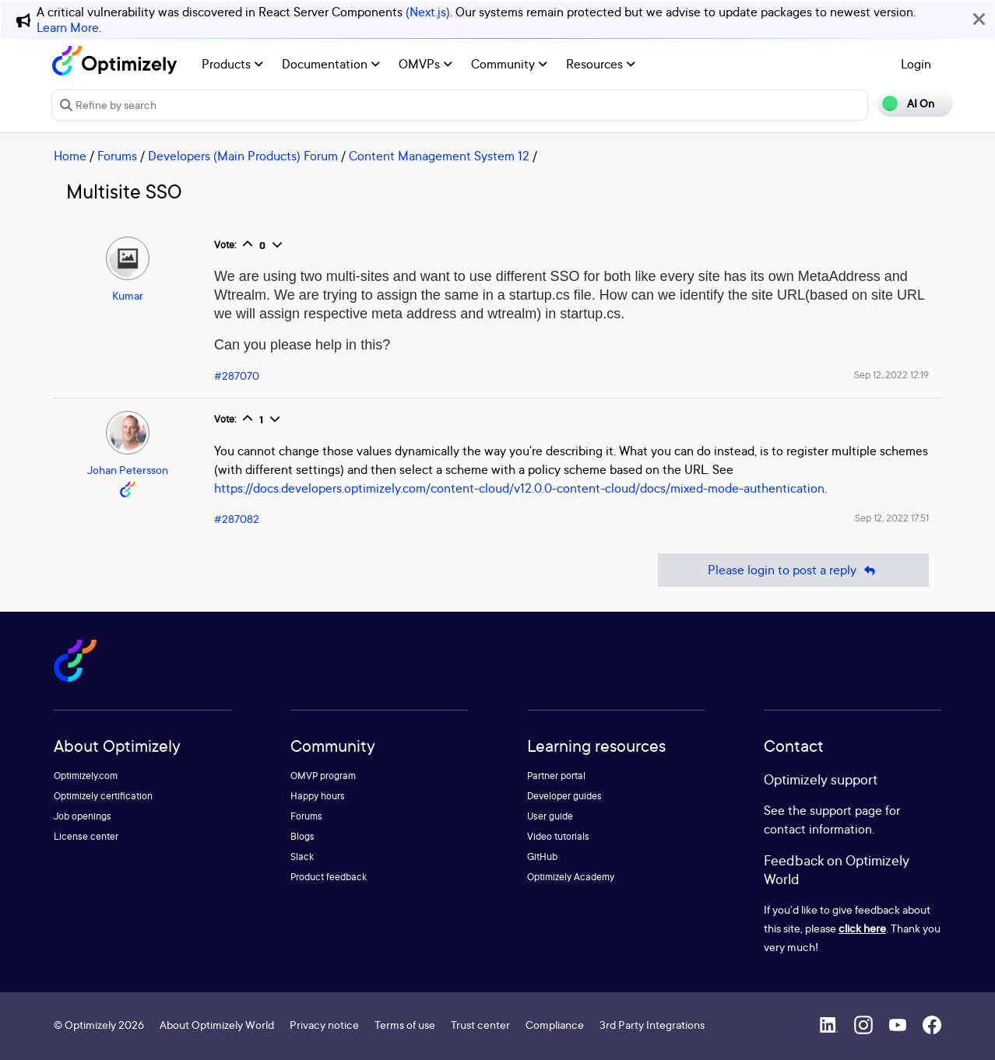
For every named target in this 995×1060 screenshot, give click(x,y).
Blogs (302, 836)
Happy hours (317, 795)
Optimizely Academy (570, 876)
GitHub (542, 856)
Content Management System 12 (439, 155)
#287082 (236, 518)
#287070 (236, 375)
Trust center (480, 1024)
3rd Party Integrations (652, 1024)
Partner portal (556, 775)
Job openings (82, 816)
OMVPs (425, 63)
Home (70, 155)
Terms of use (404, 1024)
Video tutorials (558, 836)
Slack (302, 856)
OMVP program (323, 775)
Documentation (331, 63)
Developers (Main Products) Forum (243, 155)
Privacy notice (324, 1024)
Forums (117, 155)
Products (232, 63)
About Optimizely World (217, 1024)
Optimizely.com (86, 775)
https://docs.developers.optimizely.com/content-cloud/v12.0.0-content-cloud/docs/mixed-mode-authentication (519, 488)
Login (916, 63)
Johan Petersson (127, 469)
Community (509, 63)
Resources (600, 63)
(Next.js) (428, 11)
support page (846, 810)
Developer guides (564, 795)
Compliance (555, 1024)
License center (86, 836)
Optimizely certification (103, 795)
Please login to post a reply (793, 570)
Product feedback (328, 876)
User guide (550, 816)
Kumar (127, 295)
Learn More (68, 27)
